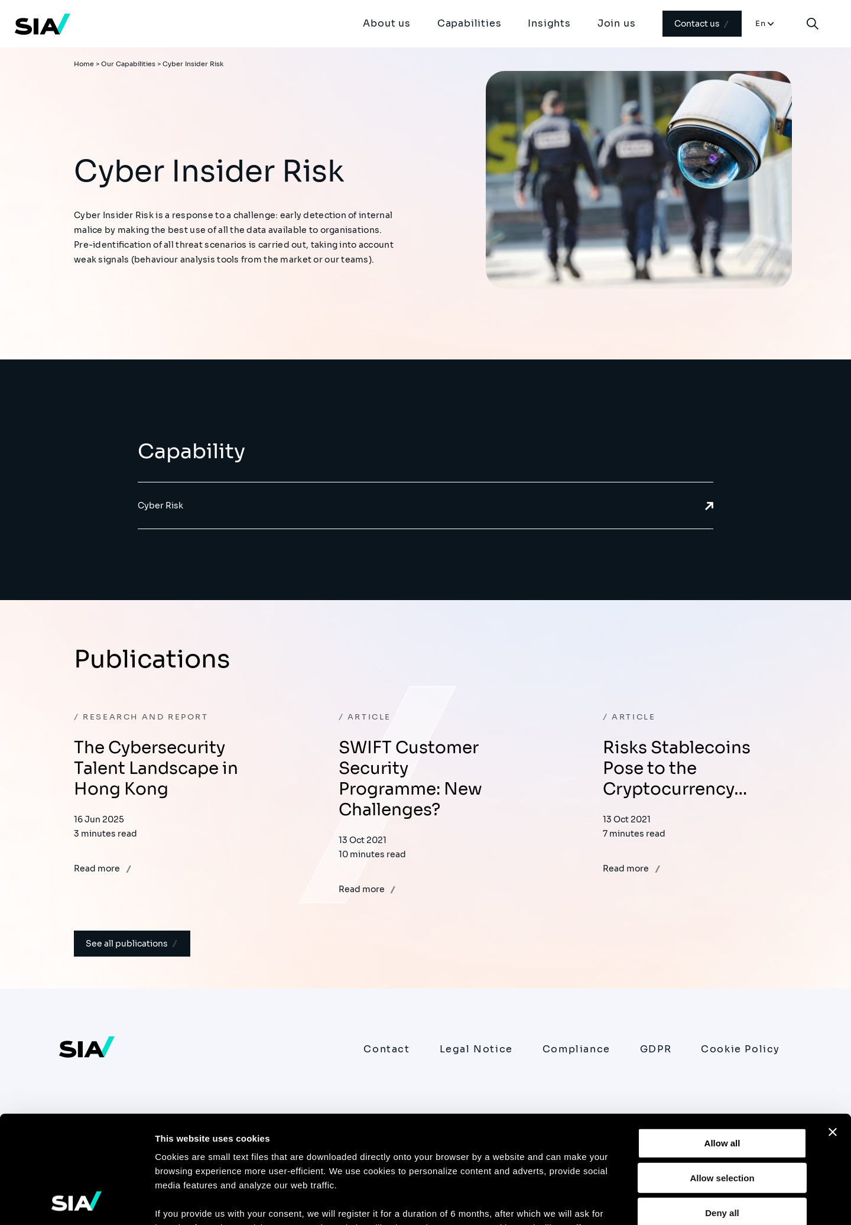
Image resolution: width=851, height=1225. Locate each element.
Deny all (722, 1112)
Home (84, 64)
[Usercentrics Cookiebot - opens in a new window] (76, 1202)
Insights (549, 23)
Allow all (722, 1043)
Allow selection (722, 1077)
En (760, 23)
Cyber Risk (425, 505)
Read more (103, 868)
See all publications (132, 943)
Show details (620, 1202)
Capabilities (469, 23)
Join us (616, 23)
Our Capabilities (128, 64)
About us (386, 23)
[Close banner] (833, 1032)
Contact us (702, 23)
